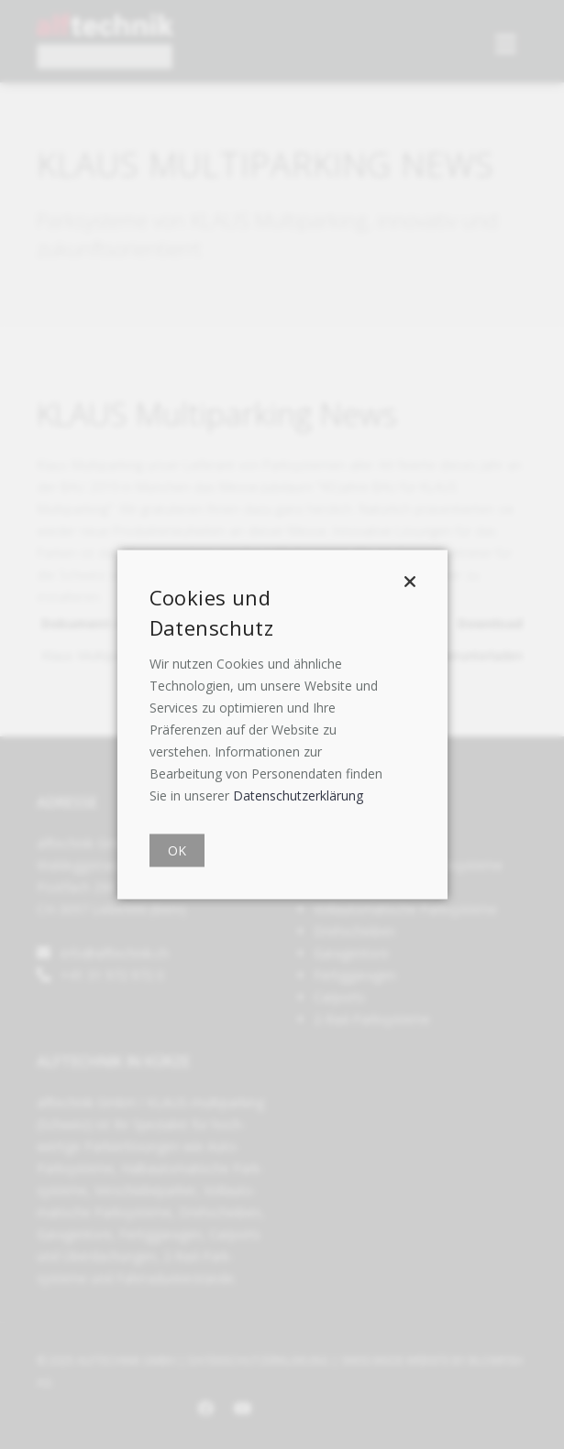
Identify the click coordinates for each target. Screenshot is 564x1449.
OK (177, 850)
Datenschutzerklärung (298, 795)
